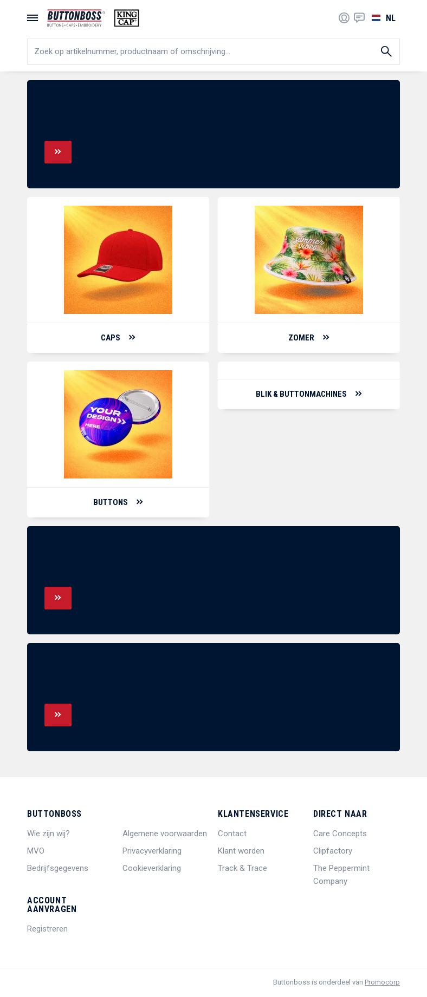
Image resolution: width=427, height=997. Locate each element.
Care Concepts (340, 833)
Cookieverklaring (151, 868)
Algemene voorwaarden (164, 833)
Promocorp (382, 982)
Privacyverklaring (152, 851)
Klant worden (241, 851)
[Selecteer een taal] (382, 17)
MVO (35, 851)
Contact (232, 833)
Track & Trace (242, 868)
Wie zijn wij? (48, 833)
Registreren (47, 929)
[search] (213, 51)
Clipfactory (332, 851)
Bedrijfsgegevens (57, 868)
